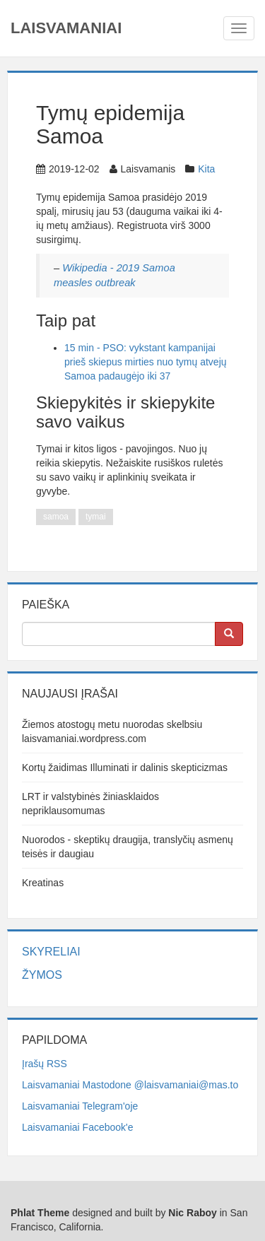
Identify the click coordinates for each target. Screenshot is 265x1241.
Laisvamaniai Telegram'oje (80, 1106)
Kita (206, 169)
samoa (56, 517)
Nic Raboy (192, 1212)
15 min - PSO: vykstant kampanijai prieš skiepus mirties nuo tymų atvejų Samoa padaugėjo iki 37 (145, 362)
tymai (96, 517)
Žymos (42, 975)
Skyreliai (51, 952)
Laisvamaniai (66, 28)
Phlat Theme (40, 1212)
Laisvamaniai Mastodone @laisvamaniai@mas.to (130, 1084)
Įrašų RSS (44, 1063)
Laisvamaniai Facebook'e (78, 1127)
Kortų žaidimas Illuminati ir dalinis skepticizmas (125, 767)
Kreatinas (43, 882)
